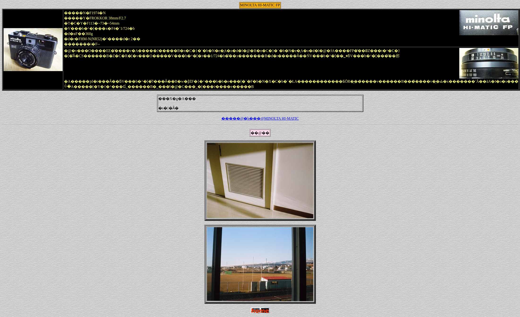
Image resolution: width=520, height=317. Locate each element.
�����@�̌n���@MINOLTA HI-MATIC (260, 118)
